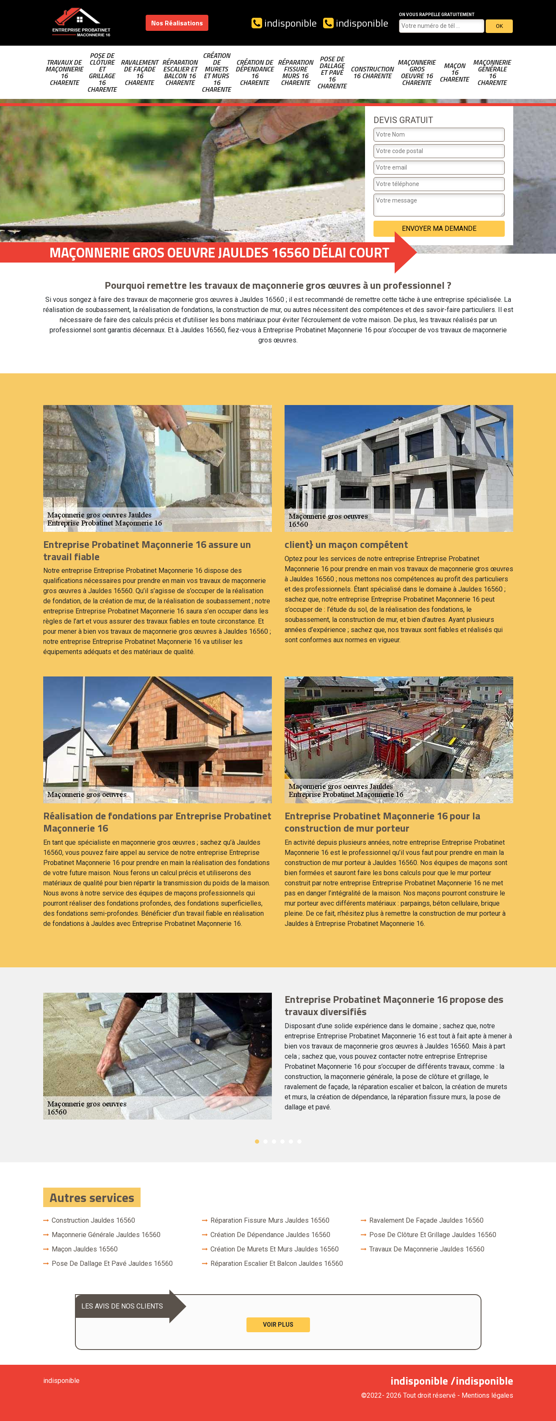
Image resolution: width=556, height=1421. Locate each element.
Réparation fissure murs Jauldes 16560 (269, 1220)
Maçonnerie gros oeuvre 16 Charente (416, 72)
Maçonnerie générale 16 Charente (492, 72)
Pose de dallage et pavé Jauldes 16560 (112, 1263)
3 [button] (274, 1141)
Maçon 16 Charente (454, 72)
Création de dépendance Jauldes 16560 (270, 1235)
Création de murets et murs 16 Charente (216, 72)
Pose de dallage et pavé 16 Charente (331, 72)
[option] (278, 1056)
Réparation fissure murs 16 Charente (295, 72)
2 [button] (265, 1141)
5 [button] (291, 1141)
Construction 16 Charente (372, 72)
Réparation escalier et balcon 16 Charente (179, 72)
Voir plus (278, 1324)
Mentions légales (487, 1395)
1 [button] (257, 1141)
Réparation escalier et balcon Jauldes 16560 (276, 1263)
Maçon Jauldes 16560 (85, 1249)
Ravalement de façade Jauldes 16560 (426, 1220)
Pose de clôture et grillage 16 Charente (101, 72)
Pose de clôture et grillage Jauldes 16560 (432, 1235)
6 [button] (299, 1141)
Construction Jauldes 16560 (93, 1220)
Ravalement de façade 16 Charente (139, 72)
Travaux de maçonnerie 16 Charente (64, 72)
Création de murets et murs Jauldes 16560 (274, 1249)
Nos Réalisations (177, 23)
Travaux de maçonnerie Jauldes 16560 (426, 1249)
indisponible (284, 22)
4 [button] (282, 1141)
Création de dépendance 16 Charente (254, 72)
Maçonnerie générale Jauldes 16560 (106, 1235)
